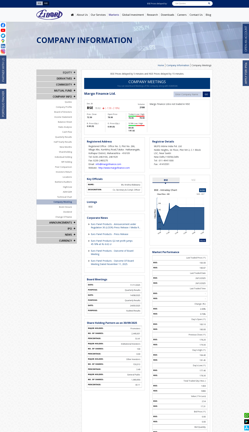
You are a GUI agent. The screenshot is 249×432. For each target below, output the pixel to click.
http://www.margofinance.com (114, 167)
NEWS (68, 234)
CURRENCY (65, 240)
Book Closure (65, 206)
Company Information (177, 65)
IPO (70, 228)
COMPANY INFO (62, 96)
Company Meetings (202, 65)
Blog (208, 14)
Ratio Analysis (65, 126)
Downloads (167, 14)
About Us (82, 14)
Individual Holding (63, 156)
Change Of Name (63, 216)
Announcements (60, 222)
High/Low (67, 186)
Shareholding (65, 151)
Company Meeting (63, 201)
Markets (114, 14)
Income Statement (63, 116)
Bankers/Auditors (63, 181)
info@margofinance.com (108, 164)
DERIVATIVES (64, 78)
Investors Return (64, 171)
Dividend (67, 211)
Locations (67, 176)
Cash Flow (67, 131)
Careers (182, 14)
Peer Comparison (63, 166)
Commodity (64, 84)
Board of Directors (63, 111)
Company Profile (64, 107)
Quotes (68, 101)
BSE (166, 179)
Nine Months (66, 146)
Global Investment (133, 14)
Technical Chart (64, 196)
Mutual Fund (63, 90)
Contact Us (196, 14)
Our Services (98, 14)
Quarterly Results (63, 136)
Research (152, 14)
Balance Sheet (65, 121)
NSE (194, 179)
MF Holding (66, 161)
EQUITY (67, 72)
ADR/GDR (67, 191)
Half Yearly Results (63, 141)
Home (161, 65)
